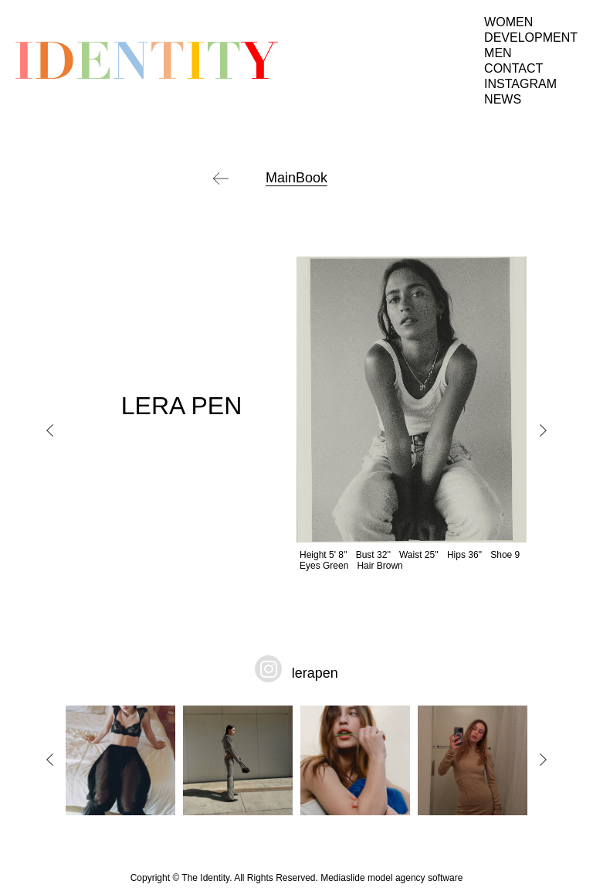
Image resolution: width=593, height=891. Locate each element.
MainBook (296, 177)
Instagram (520, 83)
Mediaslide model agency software (391, 877)
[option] (296, 414)
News (502, 99)
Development (531, 37)
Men (498, 53)
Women (508, 22)
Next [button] (543, 430)
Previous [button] (50, 430)
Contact (513, 68)
